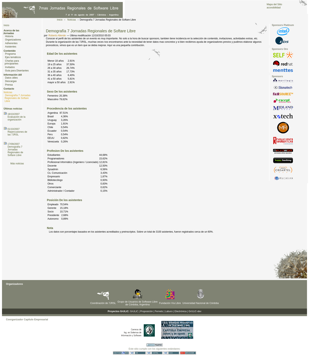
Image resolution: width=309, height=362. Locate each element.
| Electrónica (180, 311)
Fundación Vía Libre (170, 303)
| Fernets (158, 311)
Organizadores (13, 39)
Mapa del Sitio (274, 4)
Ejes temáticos (13, 57)
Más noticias (17, 163)
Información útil (13, 74)
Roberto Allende (57, 35)
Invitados (10, 67)
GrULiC (134, 311)
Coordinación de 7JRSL (103, 303)
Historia (9, 36)
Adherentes (11, 43)
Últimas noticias (13, 108)
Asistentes (10, 46)
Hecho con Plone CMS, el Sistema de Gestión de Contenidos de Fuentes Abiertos (154, 344)
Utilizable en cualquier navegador (188, 352)
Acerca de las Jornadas (11, 32)
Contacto (9, 88)
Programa (10, 53)
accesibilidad (274, 7)
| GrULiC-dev (194, 311)
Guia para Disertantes (17, 70)
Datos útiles (11, 77)
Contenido (10, 50)
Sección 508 (121, 352)
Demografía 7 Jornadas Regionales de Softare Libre (17, 98)
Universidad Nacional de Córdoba (200, 303)
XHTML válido (154, 352)
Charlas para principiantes (12, 62)
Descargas (11, 81)
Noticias (71, 19)
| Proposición (146, 311)
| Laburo (168, 311)
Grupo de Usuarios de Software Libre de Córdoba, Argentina (138, 303)
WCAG (138, 352)
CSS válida (171, 352)
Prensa (9, 84)
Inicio (59, 19)
